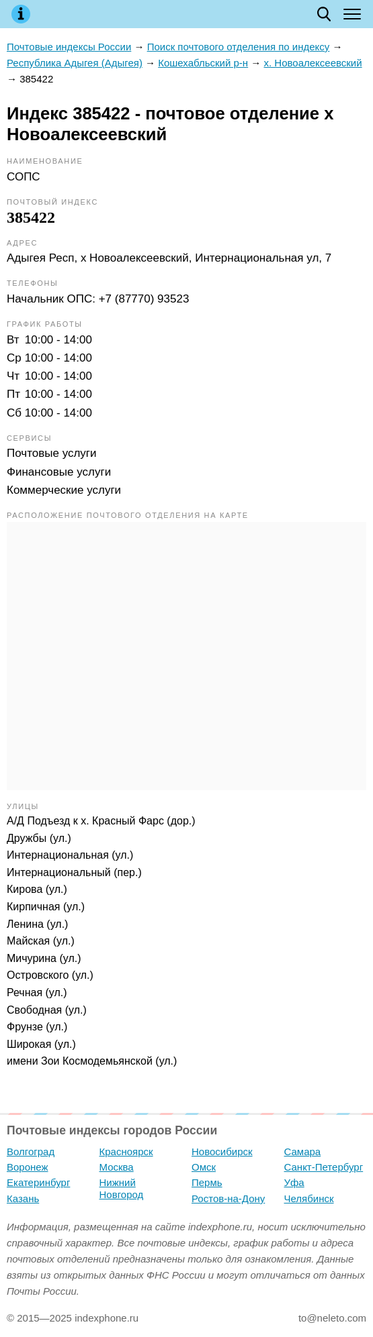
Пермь (207, 1182)
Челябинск (309, 1198)
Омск (204, 1167)
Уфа (294, 1182)
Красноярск (126, 1151)
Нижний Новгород (121, 1188)
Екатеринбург (38, 1182)
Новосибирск (222, 1151)
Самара (302, 1151)
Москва (116, 1167)
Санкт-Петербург (324, 1167)
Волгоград (30, 1151)
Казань (23, 1198)
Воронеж (27, 1167)
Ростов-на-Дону (228, 1198)
